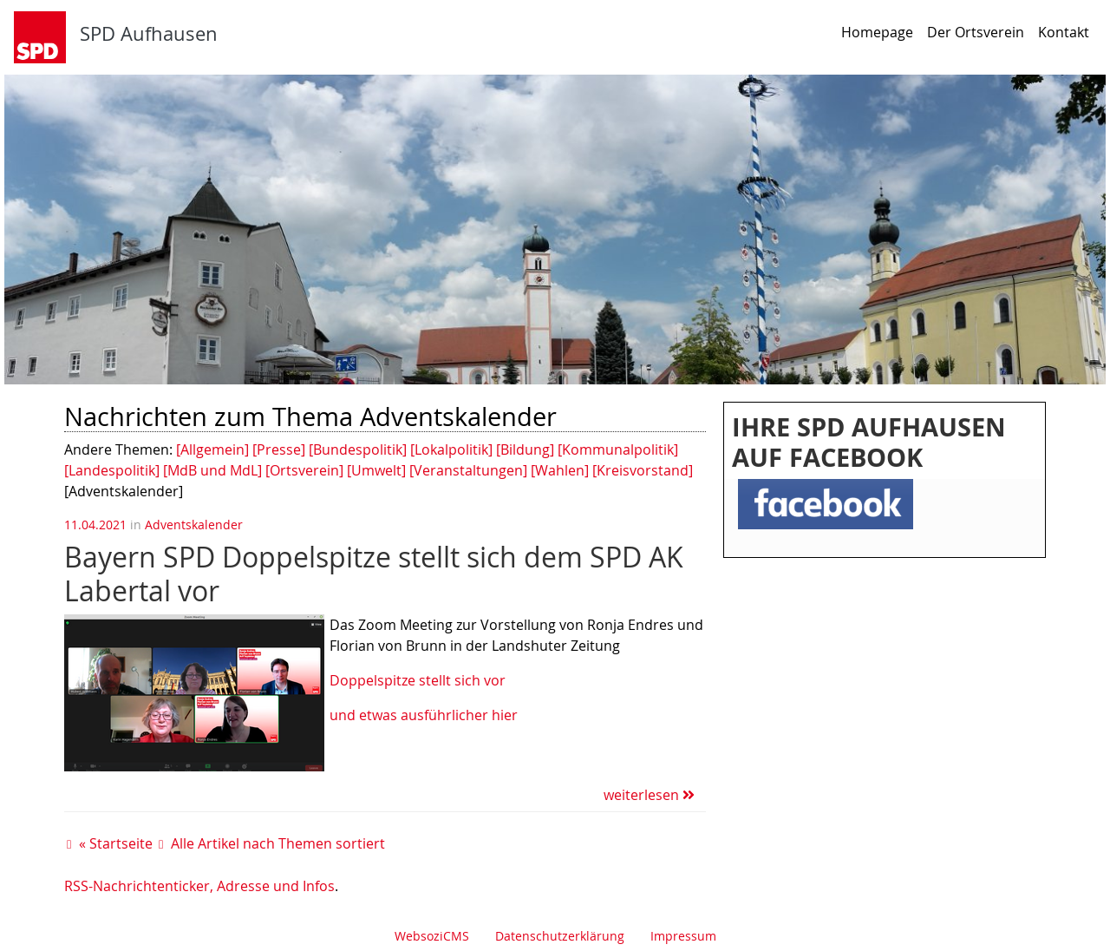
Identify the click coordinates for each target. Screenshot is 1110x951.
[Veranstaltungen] (468, 470)
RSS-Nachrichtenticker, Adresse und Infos (199, 885)
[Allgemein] (212, 449)
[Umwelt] (376, 470)
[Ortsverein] (304, 470)
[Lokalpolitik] (451, 449)
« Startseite (116, 843)
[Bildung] (525, 449)
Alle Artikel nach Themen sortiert (278, 843)
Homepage (877, 32)
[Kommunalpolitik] (618, 449)
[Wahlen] (560, 470)
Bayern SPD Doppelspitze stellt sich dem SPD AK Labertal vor (373, 573)
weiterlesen (649, 794)
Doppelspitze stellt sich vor (419, 680)
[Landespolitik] (112, 470)
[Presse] (278, 449)
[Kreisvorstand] (642, 470)
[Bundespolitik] (358, 449)
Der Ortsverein (975, 32)
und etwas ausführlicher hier (424, 715)
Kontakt (1063, 32)
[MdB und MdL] (212, 470)
